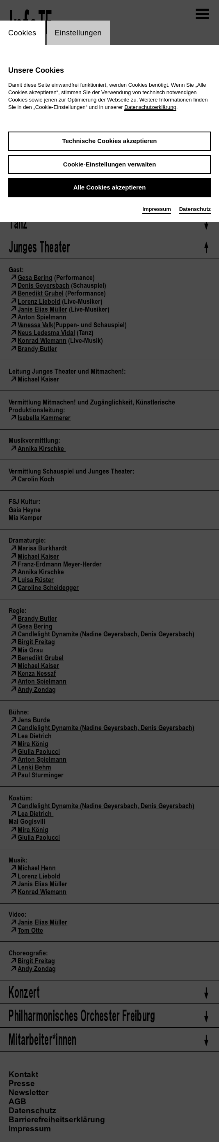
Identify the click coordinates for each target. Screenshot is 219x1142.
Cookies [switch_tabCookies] (22, 33)
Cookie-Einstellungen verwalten (109, 164)
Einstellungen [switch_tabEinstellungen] (78, 33)
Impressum (156, 209)
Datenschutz (195, 209)
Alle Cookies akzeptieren (109, 187)
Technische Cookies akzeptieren (109, 140)
